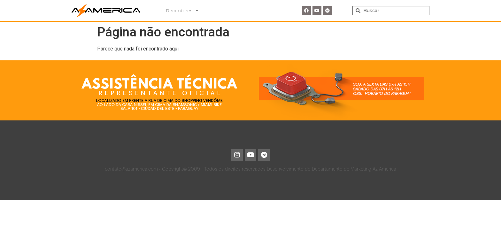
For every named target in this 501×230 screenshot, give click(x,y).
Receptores (182, 10)
